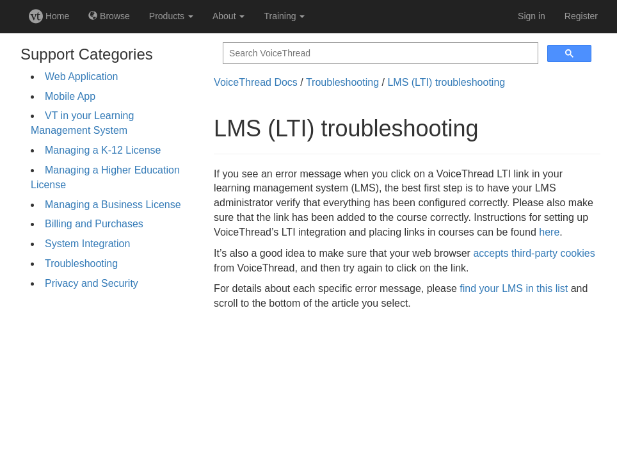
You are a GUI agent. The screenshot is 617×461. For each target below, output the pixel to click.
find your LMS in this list (514, 288)
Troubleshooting (81, 263)
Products (171, 16)
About (228, 16)
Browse (109, 16)
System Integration (87, 243)
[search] (379, 53)
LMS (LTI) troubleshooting (446, 82)
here (549, 232)
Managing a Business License (113, 204)
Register (581, 16)
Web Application (81, 76)
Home (49, 16)
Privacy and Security (91, 283)
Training (284, 16)
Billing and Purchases (94, 223)
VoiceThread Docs (256, 82)
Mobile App (70, 96)
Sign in (531, 16)
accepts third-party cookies (534, 253)
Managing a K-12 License (103, 150)
